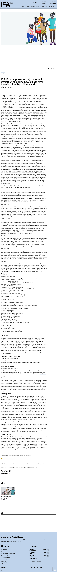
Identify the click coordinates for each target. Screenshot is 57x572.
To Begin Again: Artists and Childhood (6, 479)
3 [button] (51, 50)
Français (31, 567)
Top (55, 570)
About (52, 6)
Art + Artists (38, 6)
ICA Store (44, 3)
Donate (44, 1)
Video (3, 54)
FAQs (36, 565)
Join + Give (47, 6)
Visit (23, 6)
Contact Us (53, 565)
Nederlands (40, 567)
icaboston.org (4, 345)
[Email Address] (14, 554)
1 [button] (48, 50)
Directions (53, 3)
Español (27, 567)
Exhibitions (27, 6)
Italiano (44, 567)
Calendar (33, 6)
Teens (43, 6)
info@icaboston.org (5, 538)
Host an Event (26, 565)
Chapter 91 (41, 565)
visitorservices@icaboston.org (8, 534)
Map (2, 544)
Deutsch (35, 567)
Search (54, 7)
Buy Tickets (53, 1)
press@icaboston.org (11, 406)
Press (32, 565)
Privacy (47, 565)
